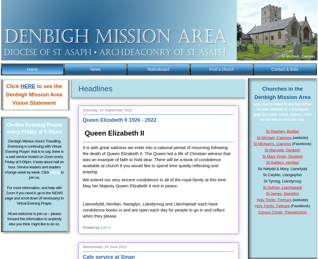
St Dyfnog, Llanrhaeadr (282, 187)
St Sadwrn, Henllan (282, 162)
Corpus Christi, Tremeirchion (282, 212)
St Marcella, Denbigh (282, 150)
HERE (55, 172)
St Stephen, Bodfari (282, 131)
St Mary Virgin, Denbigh (282, 156)
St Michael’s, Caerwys (272, 144)
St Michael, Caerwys (274, 138)
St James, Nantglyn (282, 193)
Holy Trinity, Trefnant (274, 200)
